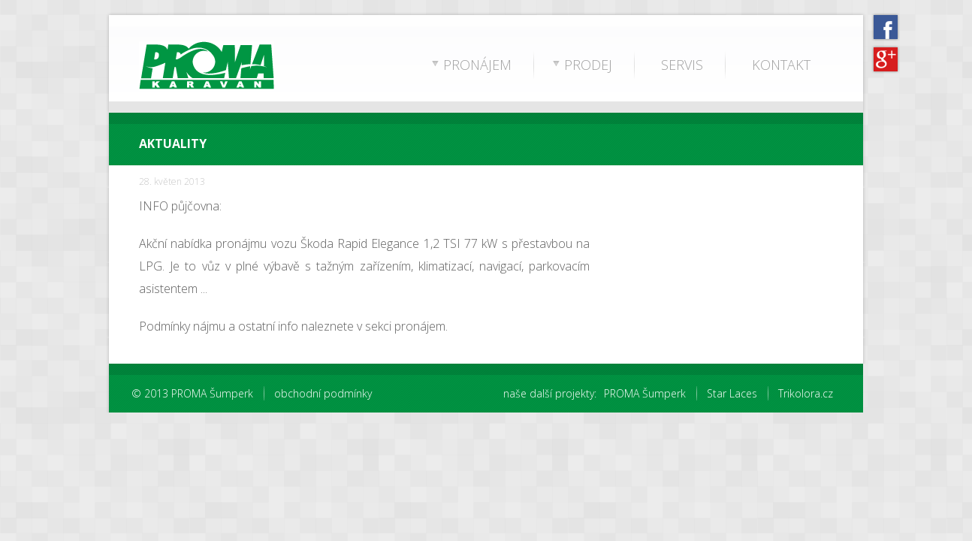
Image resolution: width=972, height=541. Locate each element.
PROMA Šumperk (645, 393)
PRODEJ (588, 65)
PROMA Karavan (180, 67)
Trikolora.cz (805, 393)
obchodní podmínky (323, 393)
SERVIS (682, 65)
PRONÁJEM (477, 65)
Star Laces (732, 393)
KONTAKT (781, 65)
